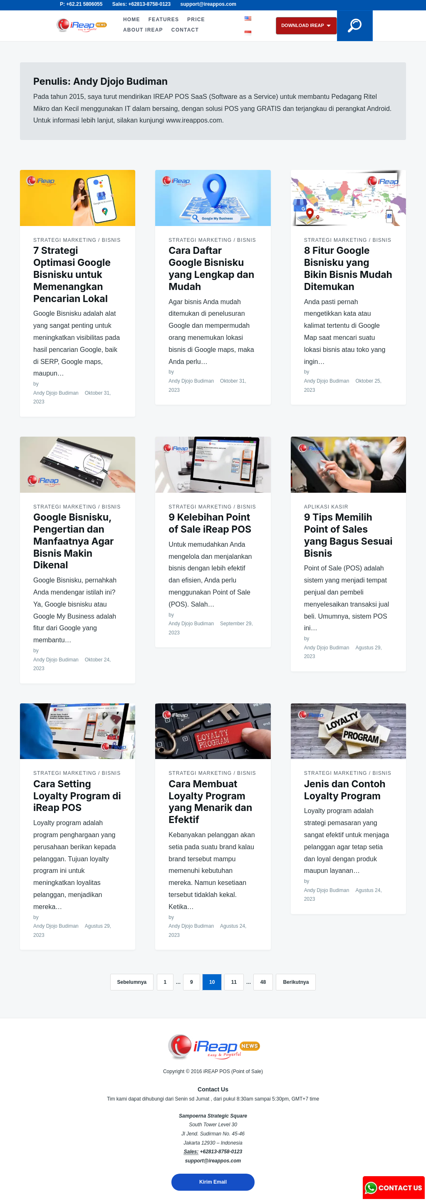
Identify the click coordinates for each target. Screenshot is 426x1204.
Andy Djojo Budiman (56, 393)
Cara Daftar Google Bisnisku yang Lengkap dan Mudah (211, 268)
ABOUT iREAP (143, 30)
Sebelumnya (132, 982)
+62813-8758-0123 (221, 1152)
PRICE (196, 19)
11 (234, 982)
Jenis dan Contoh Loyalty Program (345, 790)
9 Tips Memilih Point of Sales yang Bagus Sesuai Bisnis (348, 535)
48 (263, 982)
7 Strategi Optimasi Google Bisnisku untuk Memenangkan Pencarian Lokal (72, 274)
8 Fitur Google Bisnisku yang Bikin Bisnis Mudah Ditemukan (348, 268)
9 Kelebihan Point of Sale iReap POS (209, 523)
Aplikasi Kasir (326, 507)
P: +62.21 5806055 (81, 4)
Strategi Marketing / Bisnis (77, 240)
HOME (131, 19)
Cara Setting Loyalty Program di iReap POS (77, 796)
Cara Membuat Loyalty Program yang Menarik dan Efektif (210, 802)
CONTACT (185, 30)
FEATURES (164, 19)
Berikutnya (296, 982)
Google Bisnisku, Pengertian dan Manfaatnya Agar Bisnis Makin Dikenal (73, 541)
